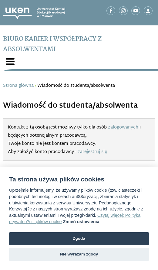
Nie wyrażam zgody (79, 254)
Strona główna (18, 86)
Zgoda (79, 238)
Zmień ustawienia (81, 221)
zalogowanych (123, 127)
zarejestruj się (92, 152)
